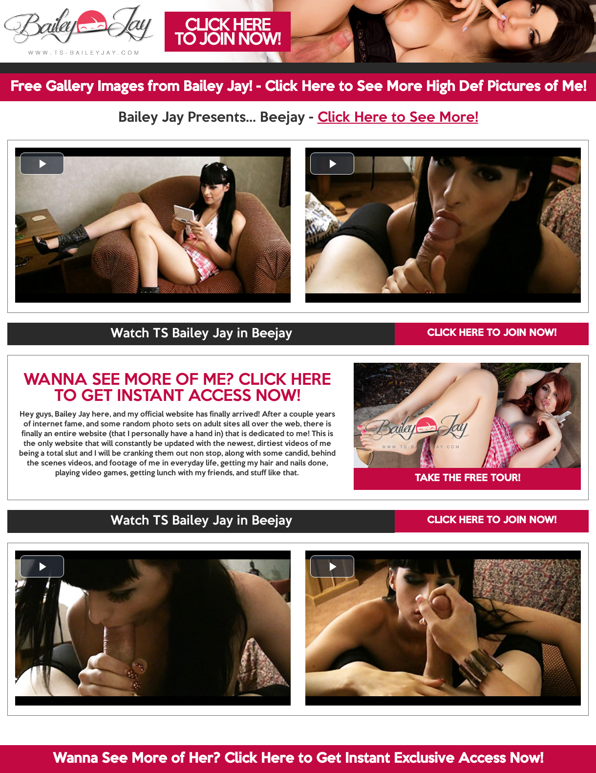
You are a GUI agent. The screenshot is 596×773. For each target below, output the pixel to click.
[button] (42, 164)
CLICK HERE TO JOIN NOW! (491, 333)
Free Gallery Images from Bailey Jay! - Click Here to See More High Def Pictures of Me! (298, 87)
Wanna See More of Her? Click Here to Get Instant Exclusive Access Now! (298, 758)
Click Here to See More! (398, 117)
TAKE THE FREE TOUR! (467, 478)
